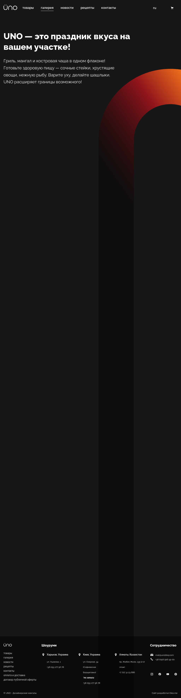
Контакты (9, 670)
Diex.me (173, 693)
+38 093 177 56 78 (55, 667)
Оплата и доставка (14, 675)
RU (154, 8)
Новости (8, 662)
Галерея (8, 657)
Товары (8, 653)
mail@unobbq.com (162, 655)
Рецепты (9, 666)
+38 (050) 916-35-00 (162, 659)
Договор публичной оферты (20, 679)
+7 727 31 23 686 (127, 672)
